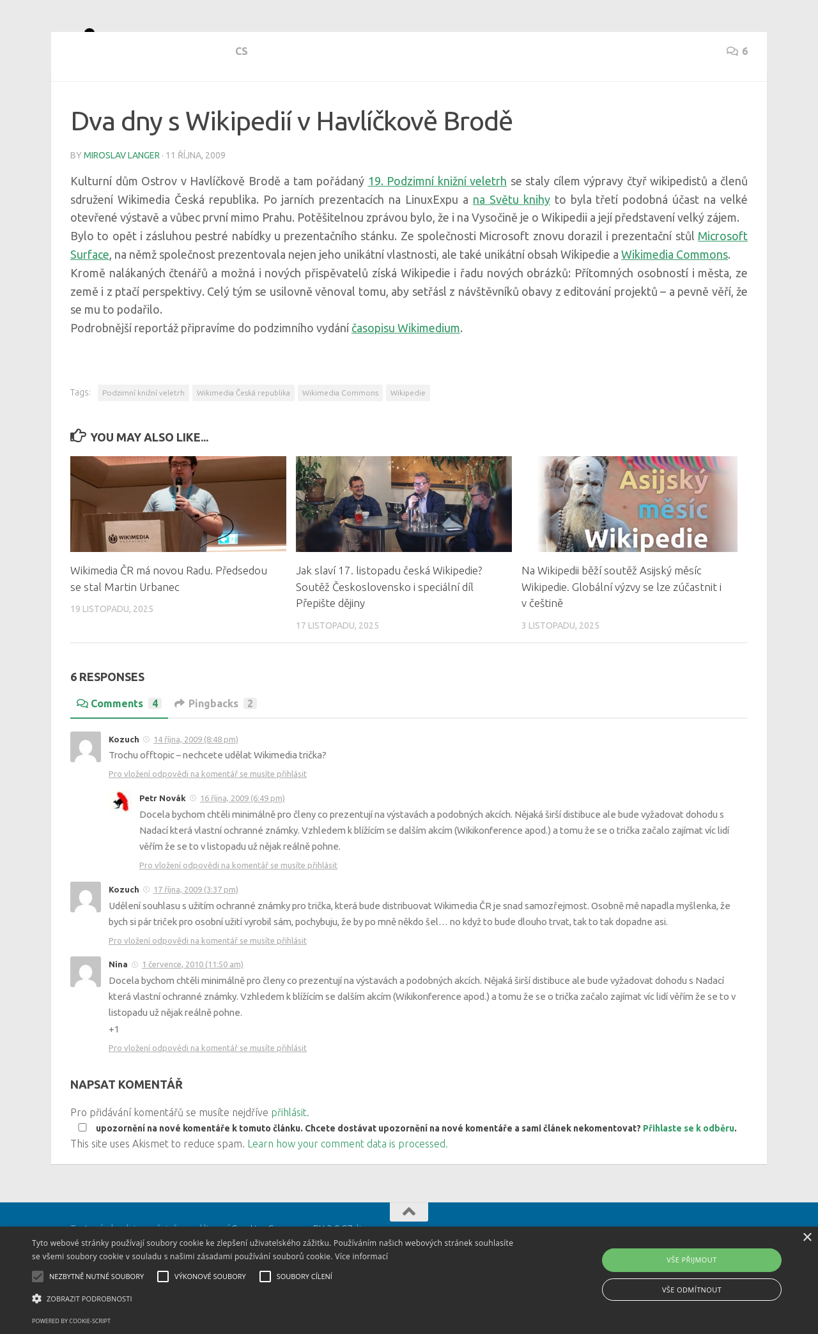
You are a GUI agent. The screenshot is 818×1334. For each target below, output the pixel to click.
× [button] (807, 1238)
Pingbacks (215, 749)
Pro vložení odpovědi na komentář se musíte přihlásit (208, 819)
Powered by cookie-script (71, 1321)
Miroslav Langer (122, 201)
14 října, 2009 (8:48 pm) (195, 785)
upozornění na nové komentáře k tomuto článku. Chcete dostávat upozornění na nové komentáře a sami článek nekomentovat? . (405, 1174)
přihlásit (289, 1158)
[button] (277, 1299)
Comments (119, 749)
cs (76, 108)
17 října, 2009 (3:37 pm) (195, 935)
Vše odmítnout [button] (692, 1289)
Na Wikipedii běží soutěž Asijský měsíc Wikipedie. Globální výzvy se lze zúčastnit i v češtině (621, 632)
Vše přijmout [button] (691, 1259)
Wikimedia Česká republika (243, 438)
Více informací (361, 1256)
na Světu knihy (511, 245)
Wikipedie (408, 438)
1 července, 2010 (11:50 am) (192, 1010)
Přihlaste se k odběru (688, 1174)
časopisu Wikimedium (405, 373)
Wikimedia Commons (674, 300)
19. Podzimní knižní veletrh (437, 226)
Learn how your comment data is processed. (347, 1189)
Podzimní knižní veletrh (143, 438)
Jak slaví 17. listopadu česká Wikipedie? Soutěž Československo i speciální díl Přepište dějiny (389, 632)
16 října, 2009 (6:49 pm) (242, 843)
